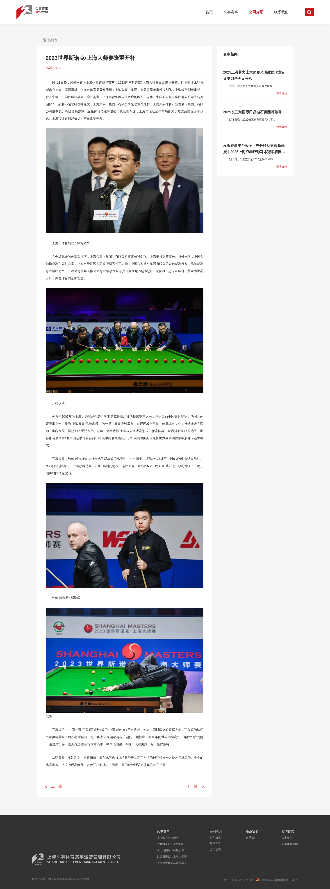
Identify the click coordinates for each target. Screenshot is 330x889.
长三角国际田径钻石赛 (170, 850)
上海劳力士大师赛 (168, 837)
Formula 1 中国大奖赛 (170, 844)
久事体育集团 (290, 844)
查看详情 (281, 93)
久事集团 (287, 837)
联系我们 (281, 12)
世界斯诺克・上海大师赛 (172, 856)
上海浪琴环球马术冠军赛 (172, 862)
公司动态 (215, 849)
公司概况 (215, 837)
